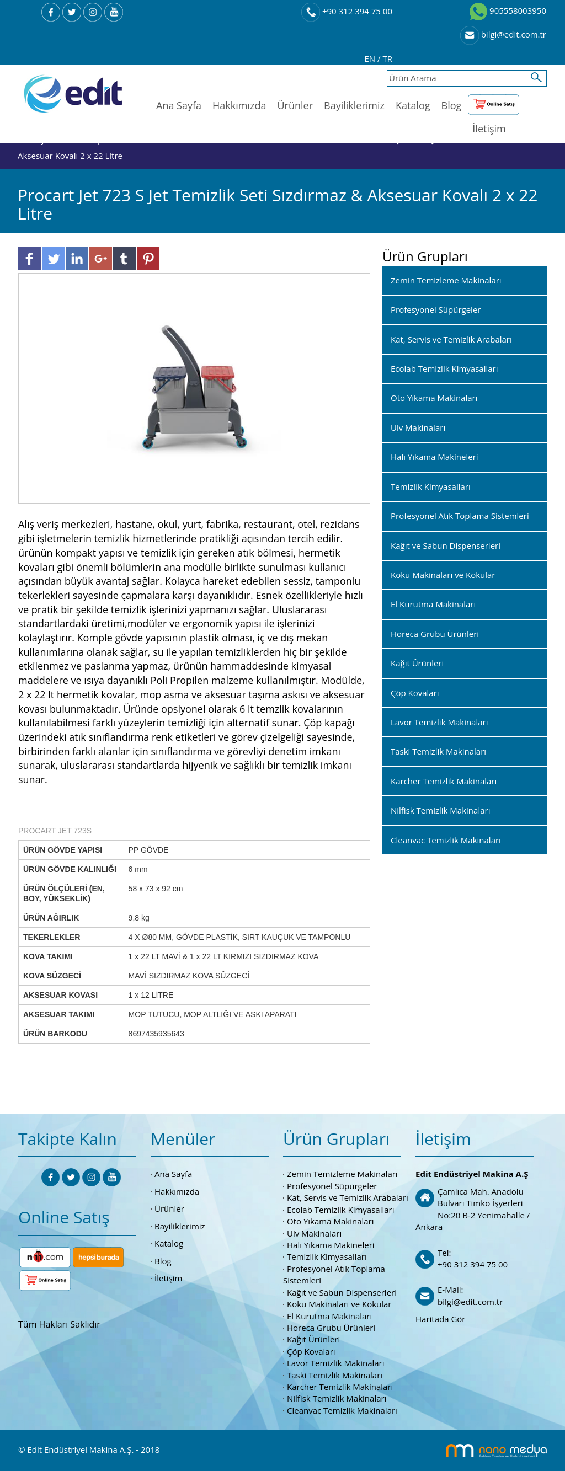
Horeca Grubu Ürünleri (331, 1327)
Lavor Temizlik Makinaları (336, 1362)
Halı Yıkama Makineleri (331, 1244)
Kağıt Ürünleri (313, 1339)
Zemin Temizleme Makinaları (342, 1173)
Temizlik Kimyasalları (327, 1256)
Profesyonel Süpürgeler (332, 1185)
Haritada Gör (440, 1318)
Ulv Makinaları (314, 1233)
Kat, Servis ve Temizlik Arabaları (347, 1197)
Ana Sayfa (178, 105)
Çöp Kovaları (311, 1351)
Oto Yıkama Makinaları (330, 1221)
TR (387, 58)
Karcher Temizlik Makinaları (340, 1386)
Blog (451, 105)
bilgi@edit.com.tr (503, 34)
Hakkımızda (239, 105)
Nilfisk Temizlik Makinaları (336, 1398)
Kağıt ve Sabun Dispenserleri (342, 1292)
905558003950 (508, 10)
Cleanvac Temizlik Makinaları (342, 1410)
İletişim (488, 128)
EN (371, 58)
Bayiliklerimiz (354, 105)
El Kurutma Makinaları (329, 1316)
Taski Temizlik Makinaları (334, 1375)
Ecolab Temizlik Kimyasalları (341, 1209)
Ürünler (295, 105)
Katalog (413, 105)
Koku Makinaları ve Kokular (339, 1303)
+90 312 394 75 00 (346, 11)
